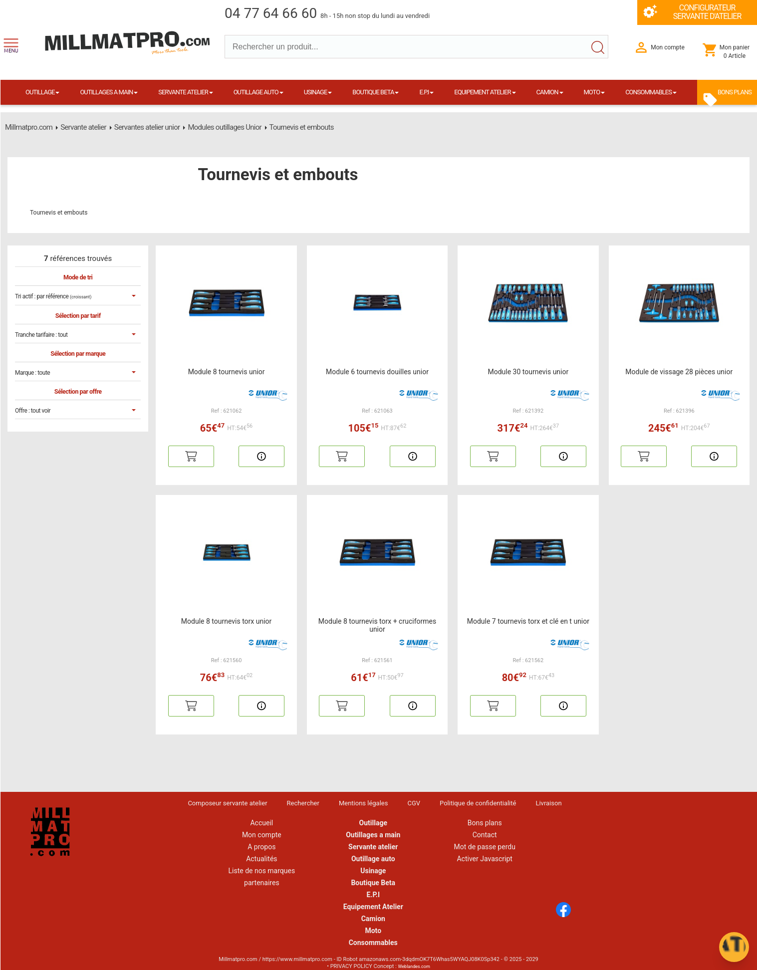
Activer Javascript (484, 859)
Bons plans (485, 823)
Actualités (261, 859)
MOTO (594, 92)
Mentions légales (363, 803)
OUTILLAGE (42, 92)
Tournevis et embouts (301, 127)
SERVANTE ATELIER (185, 92)
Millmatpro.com (28, 127)
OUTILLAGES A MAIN (109, 92)
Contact (485, 835)
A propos (261, 847)
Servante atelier (83, 127)
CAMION (549, 92)
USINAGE (318, 92)
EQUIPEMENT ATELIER (484, 92)
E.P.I (426, 92)
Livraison (548, 803)
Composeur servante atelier (227, 803)
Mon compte (261, 835)
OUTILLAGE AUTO (258, 92)
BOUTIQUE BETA (375, 92)
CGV (413, 803)
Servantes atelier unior (147, 127)
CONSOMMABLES (651, 92)
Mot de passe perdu (484, 847)
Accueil (261, 823)
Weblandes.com (414, 966)
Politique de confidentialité (478, 803)
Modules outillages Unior (224, 127)
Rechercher (303, 803)
